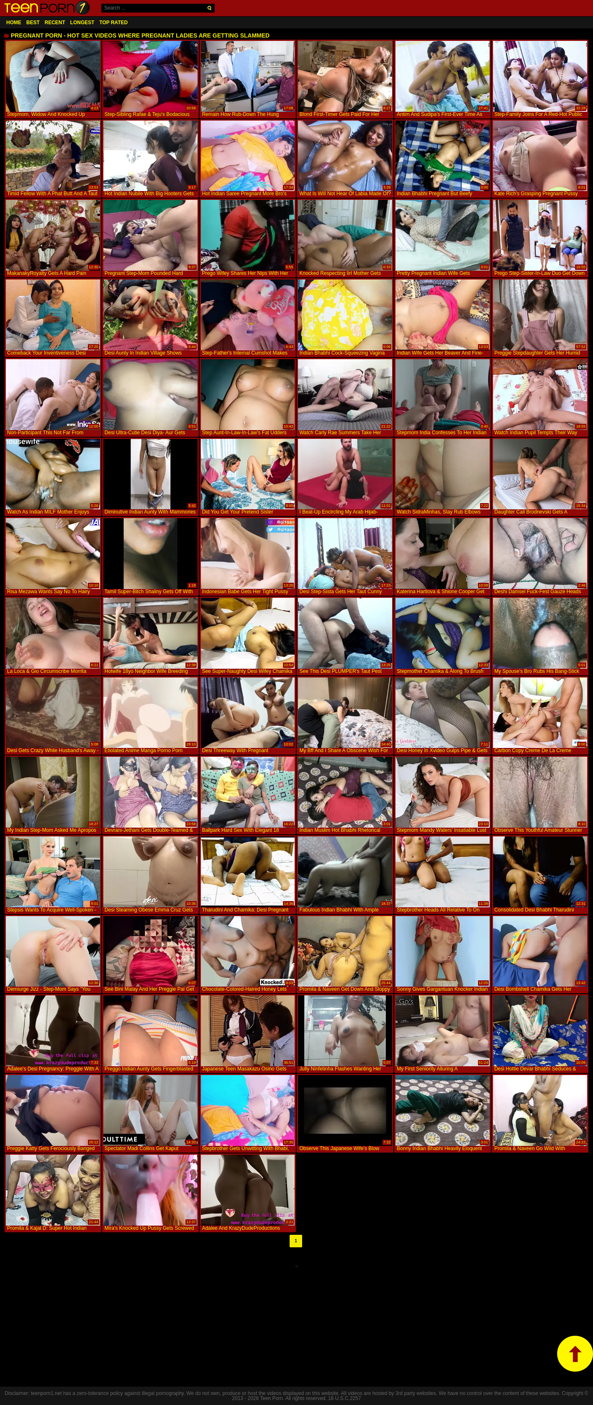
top (575, 1354)
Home (13, 22)
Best (33, 22)
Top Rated (113, 22)
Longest (82, 22)
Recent (55, 22)
